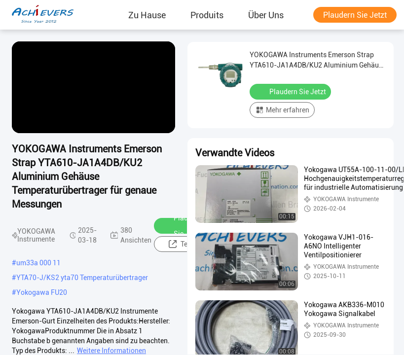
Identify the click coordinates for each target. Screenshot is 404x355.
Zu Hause (147, 15)
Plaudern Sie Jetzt (355, 15)
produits (206, 15)
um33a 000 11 (38, 263)
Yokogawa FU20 (41, 292)
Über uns (266, 15)
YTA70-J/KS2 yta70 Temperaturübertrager (82, 278)
